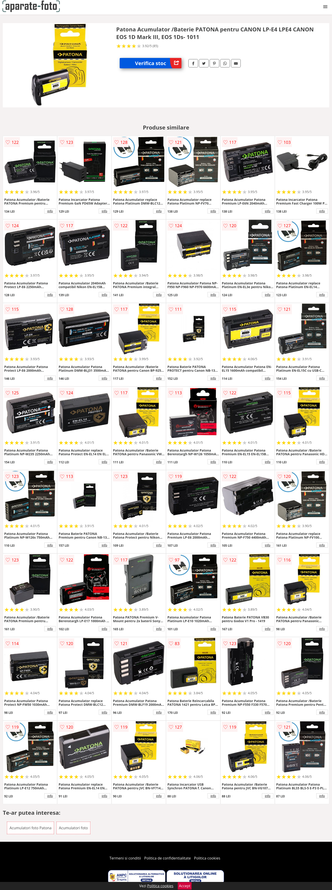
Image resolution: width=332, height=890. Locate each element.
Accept (184, 885)
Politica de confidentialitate (167, 858)
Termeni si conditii (125, 858)
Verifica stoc (158, 63)
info (50, 211)
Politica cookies (207, 858)
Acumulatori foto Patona (30, 827)
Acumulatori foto (73, 827)
